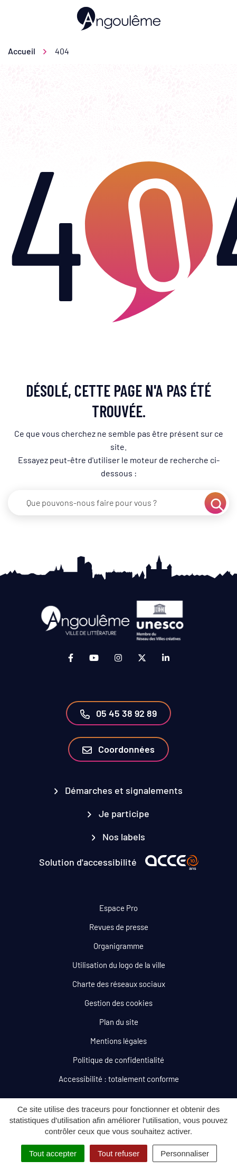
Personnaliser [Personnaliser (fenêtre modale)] (184, 1153)
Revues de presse (118, 927)
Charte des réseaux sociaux (118, 984)
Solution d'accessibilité (88, 862)
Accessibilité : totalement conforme (119, 1078)
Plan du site (118, 1022)
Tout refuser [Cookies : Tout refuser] (118, 1153)
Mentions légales (118, 1041)
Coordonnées (118, 749)
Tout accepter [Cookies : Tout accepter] (53, 1153)
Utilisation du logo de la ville (118, 965)
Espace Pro (118, 908)
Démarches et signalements (118, 790)
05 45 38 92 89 (118, 713)
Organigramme (118, 946)
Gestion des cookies (118, 1003)
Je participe (118, 813)
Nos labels (119, 836)
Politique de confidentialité (118, 1059)
